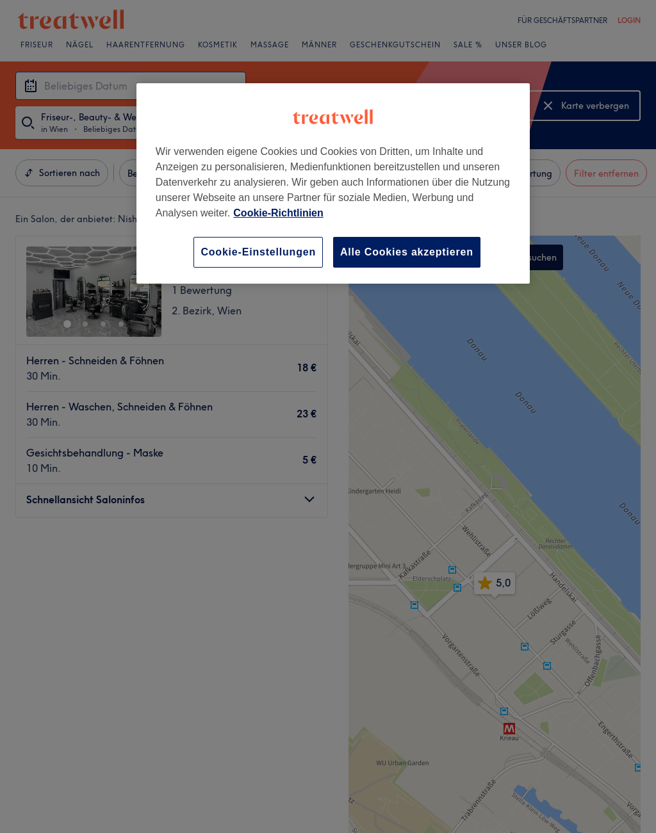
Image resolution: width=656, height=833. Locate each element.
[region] (333, 183)
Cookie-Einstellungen (258, 252)
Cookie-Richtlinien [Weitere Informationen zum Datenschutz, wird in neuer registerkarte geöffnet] (278, 212)
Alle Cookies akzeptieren (406, 252)
